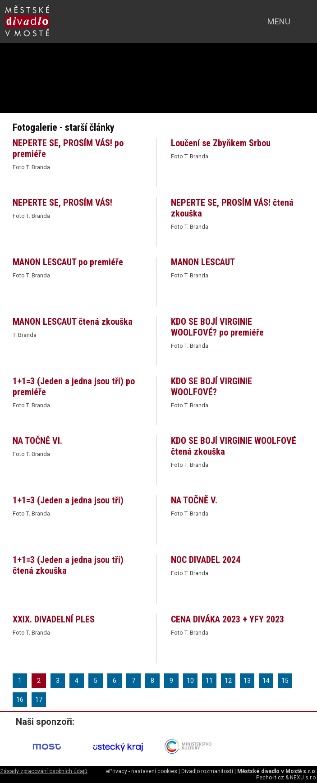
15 (285, 680)
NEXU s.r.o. (303, 777)
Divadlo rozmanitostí (207, 771)
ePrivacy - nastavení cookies (141, 771)
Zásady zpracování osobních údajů (43, 771)
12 (228, 680)
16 (19, 699)
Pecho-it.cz (270, 777)
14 (266, 680)
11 (209, 680)
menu (278, 21)
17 (38, 699)
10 (190, 680)
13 (247, 680)
